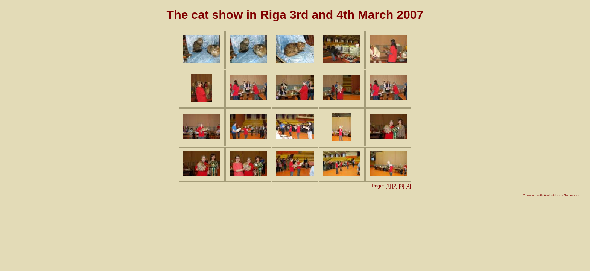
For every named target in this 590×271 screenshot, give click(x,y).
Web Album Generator (562, 195)
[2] (394, 186)
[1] (388, 186)
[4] (408, 186)
